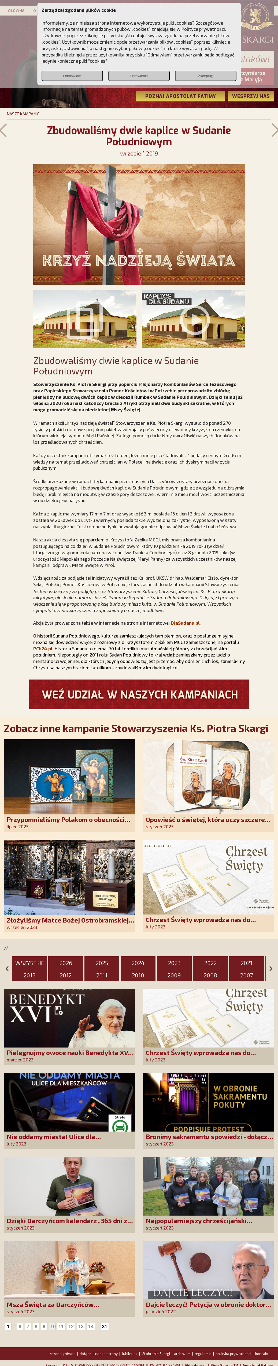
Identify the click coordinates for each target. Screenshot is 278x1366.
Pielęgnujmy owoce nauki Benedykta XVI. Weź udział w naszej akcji (69, 1056)
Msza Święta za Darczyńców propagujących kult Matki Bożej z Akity (66, 1308)
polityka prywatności (233, 1353)
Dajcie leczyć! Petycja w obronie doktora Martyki (207, 1308)
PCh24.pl (43, 648)
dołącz (85, 1353)
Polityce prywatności (203, 29)
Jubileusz (130, 1353)
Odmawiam (72, 76)
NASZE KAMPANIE (23, 113)
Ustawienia (139, 76)
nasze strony (106, 1353)
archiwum (182, 1353)
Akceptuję (206, 76)
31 (104, 1326)
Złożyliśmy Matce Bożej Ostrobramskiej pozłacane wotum (68, 923)
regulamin (203, 1353)
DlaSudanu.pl (185, 622)
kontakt (262, 1353)
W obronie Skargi (156, 1353)
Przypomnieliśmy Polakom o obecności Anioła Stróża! (66, 823)
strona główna (63, 1353)
